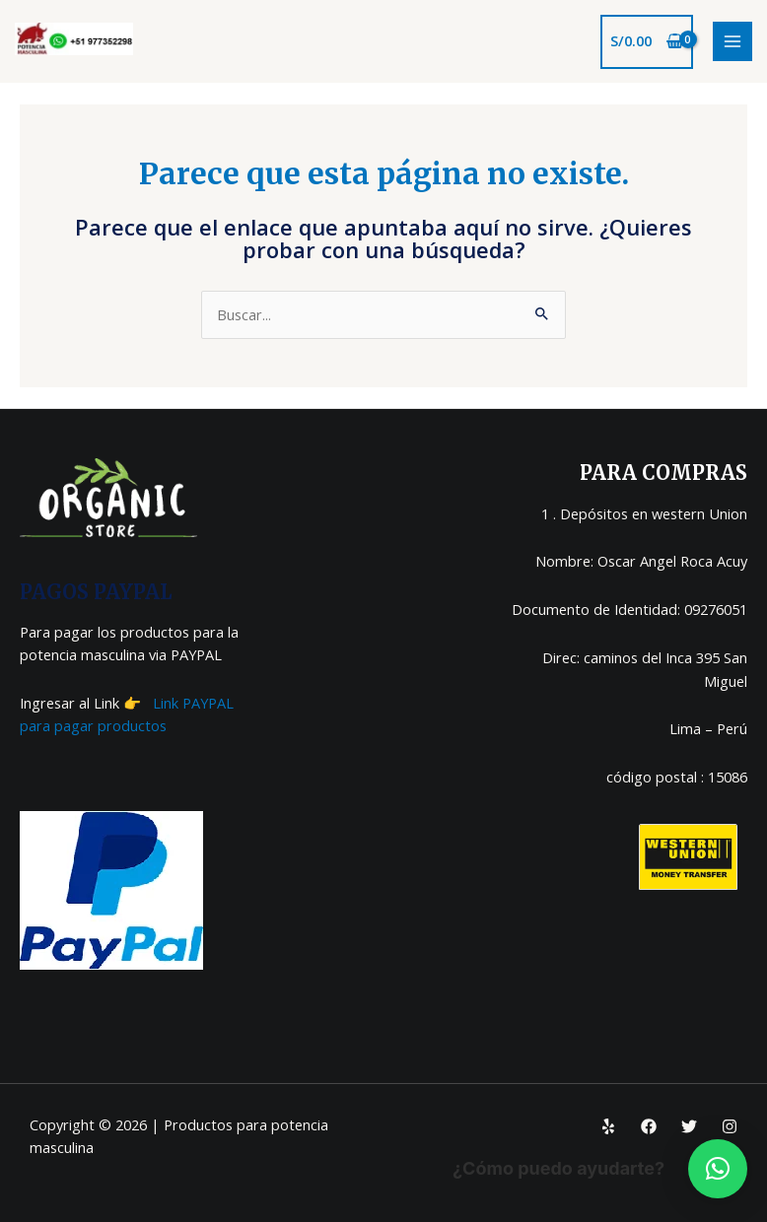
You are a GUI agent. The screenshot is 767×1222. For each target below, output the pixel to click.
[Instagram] (729, 1126)
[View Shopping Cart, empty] (646, 42)
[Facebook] (649, 1126)
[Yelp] (608, 1126)
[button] (717, 1168)
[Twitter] (689, 1126)
